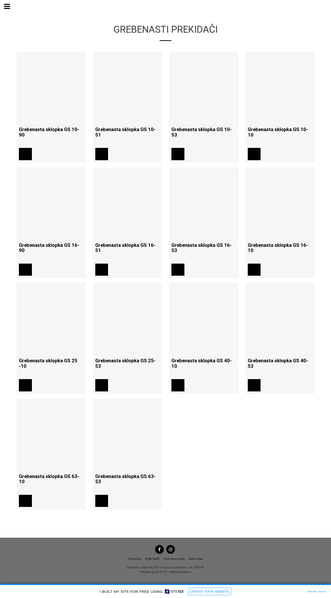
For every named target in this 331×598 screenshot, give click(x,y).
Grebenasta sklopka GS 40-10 (201, 363)
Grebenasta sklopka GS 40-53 (278, 363)
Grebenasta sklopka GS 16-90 (49, 247)
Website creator (180, 572)
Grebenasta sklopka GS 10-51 (125, 132)
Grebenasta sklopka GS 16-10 (278, 247)
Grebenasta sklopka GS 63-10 (49, 479)
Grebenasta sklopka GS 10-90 (49, 132)
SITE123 (161, 572)
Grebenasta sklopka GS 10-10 (278, 132)
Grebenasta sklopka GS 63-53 (125, 479)
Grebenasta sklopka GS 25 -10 (48, 363)
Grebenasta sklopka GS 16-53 (201, 247)
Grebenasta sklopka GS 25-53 (125, 363)
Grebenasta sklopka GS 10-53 (201, 132)
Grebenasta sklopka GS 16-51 (125, 247)
